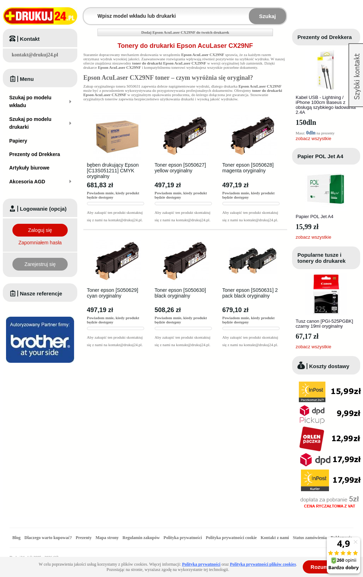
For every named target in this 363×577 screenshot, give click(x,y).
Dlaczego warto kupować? (48, 537)
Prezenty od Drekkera (324, 37)
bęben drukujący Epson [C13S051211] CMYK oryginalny (113, 170)
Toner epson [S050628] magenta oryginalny (248, 167)
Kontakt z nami (275, 537)
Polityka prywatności (182, 537)
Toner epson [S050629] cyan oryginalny (112, 293)
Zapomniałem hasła (40, 242)
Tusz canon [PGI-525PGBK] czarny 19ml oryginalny (324, 323)
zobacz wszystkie (313, 138)
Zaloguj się (40, 230)
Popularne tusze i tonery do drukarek (321, 258)
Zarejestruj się (40, 264)
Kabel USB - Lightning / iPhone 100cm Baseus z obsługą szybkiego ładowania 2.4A (326, 105)
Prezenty (84, 537)
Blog (16, 537)
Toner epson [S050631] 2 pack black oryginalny (250, 293)
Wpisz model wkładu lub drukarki (88, 12)
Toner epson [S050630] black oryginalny (180, 293)
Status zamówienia (310, 537)
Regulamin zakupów (141, 537)
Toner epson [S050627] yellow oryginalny (180, 167)
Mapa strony (106, 537)
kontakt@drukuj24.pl (35, 54)
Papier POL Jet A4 (320, 156)
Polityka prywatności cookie (231, 537)
